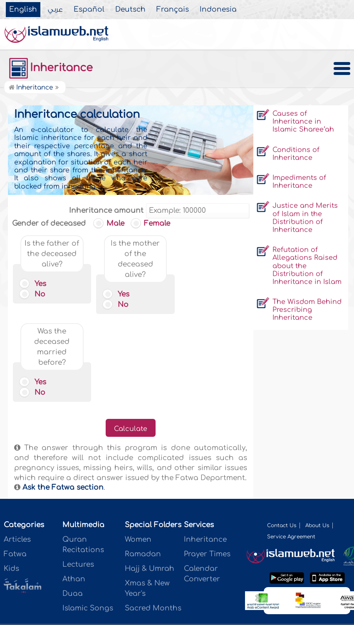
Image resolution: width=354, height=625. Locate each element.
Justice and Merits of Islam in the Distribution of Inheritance (305, 218)
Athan (73, 491)
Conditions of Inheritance (295, 154)
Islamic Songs (87, 520)
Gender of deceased (49, 223)
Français (172, 9)
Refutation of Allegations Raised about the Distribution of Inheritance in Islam (307, 266)
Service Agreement (291, 449)
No (33, 294)
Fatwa (15, 466)
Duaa (72, 506)
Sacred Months (153, 520)
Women (138, 452)
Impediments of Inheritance (299, 181)
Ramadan (143, 466)
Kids (11, 481)
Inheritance (50, 68)
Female (152, 223)
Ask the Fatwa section (62, 399)
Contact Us (281, 438)
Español (89, 9)
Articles (17, 452)
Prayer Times (207, 466)
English (23, 9)
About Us (317, 438)
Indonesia (218, 9)
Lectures (78, 477)
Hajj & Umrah (149, 481)
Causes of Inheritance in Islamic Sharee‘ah (303, 121)
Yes (34, 284)
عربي (55, 9)
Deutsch (130, 9)
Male (110, 223)
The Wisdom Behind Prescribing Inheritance (307, 309)
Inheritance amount (106, 210)
